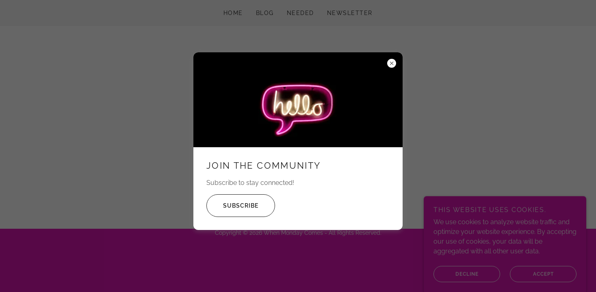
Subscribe (232, 205)
